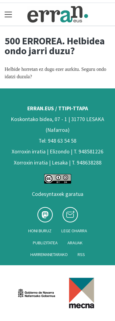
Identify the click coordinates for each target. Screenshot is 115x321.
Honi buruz (40, 231)
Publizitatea (45, 243)
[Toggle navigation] (8, 14)
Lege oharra (74, 231)
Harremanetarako (49, 254)
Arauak (74, 243)
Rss (81, 254)
